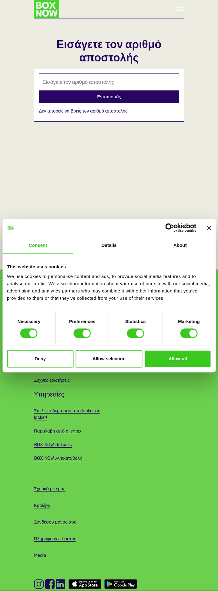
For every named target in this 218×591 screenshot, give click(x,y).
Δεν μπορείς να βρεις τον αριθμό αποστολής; (84, 111)
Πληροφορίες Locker (54, 538)
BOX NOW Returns (53, 444)
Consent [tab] (38, 245)
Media (40, 555)
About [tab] (180, 245)
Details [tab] (109, 245)
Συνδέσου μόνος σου (55, 522)
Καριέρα (42, 505)
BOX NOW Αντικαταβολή (58, 458)
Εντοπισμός (109, 97)
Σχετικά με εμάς (49, 488)
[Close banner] (209, 228)
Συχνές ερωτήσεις (52, 380)
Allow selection (109, 358)
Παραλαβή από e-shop (57, 431)
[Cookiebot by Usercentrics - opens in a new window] (169, 227)
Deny (40, 358)
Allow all (178, 358)
